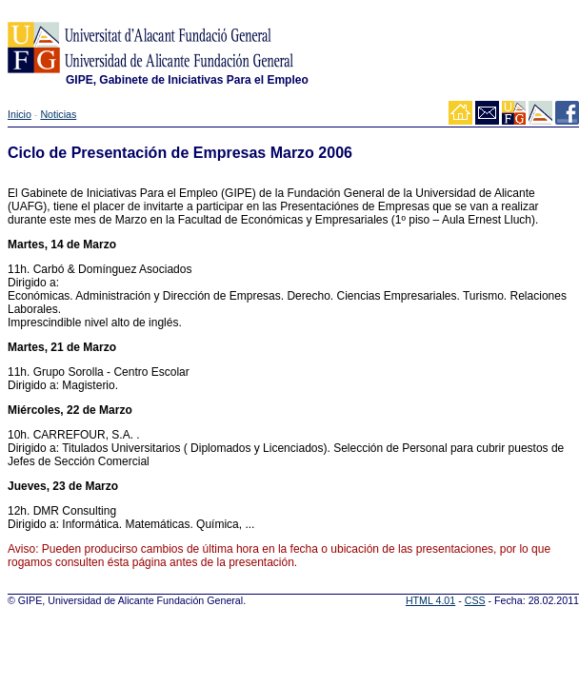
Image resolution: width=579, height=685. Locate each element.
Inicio (19, 114)
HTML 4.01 (430, 600)
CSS (475, 600)
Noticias (58, 114)
